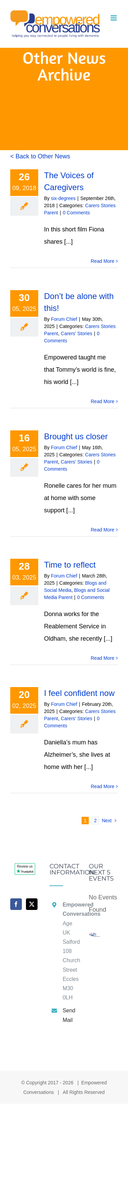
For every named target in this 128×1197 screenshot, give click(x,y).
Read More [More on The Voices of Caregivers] (102, 261)
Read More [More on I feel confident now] (102, 786)
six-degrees (63, 198)
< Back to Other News (40, 156)
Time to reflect (70, 564)
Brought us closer (76, 436)
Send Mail (68, 1015)
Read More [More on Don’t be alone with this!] (102, 401)
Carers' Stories (76, 333)
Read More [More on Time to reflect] (102, 658)
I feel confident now (79, 693)
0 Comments (76, 212)
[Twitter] (32, 904)
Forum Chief (64, 319)
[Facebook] (16, 904)
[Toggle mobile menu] (114, 18)
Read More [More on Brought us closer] (102, 529)
